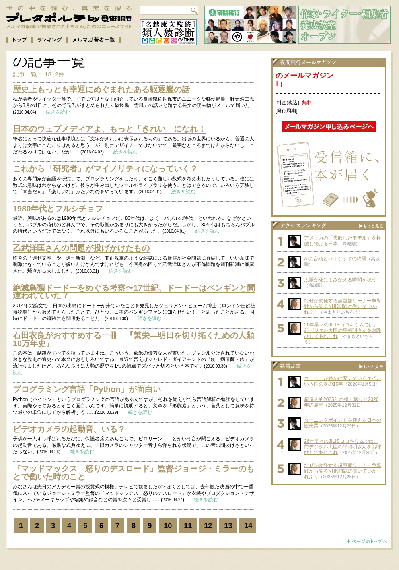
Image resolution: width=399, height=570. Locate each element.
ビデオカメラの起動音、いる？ (69, 429)
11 (188, 526)
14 (248, 526)
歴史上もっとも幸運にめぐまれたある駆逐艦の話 (101, 89)
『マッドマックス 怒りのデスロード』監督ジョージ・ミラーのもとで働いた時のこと (133, 472)
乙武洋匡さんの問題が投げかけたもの (81, 248)
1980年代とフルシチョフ (58, 208)
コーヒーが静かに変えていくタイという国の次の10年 (342, 381)
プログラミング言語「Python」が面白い (87, 389)
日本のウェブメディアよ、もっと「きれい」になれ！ (109, 128)
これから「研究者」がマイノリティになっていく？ (105, 168)
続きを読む (58, 112)
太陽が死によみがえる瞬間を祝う (340, 280)
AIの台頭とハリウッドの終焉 (335, 259)
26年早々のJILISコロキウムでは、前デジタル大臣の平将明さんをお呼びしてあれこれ (342, 330)
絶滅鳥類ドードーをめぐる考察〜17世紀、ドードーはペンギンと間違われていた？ (134, 291)
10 (168, 526)
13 (228, 526)
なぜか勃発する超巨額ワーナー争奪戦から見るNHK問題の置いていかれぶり (342, 306)
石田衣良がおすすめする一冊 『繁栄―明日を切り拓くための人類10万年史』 (133, 339)
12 (208, 526)
